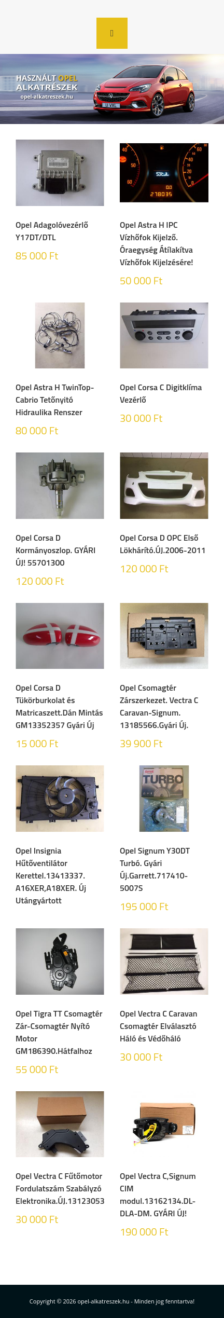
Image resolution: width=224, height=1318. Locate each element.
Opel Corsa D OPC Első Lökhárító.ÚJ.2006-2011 (163, 543)
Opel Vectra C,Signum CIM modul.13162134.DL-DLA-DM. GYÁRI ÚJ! (158, 1194)
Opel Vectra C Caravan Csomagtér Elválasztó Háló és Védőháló (159, 1026)
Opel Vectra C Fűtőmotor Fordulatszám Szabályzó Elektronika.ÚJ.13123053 (60, 1188)
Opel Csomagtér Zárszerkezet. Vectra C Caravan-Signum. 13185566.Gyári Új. (159, 706)
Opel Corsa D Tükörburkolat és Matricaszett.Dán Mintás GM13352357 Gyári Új (59, 706)
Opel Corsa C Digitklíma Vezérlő (161, 393)
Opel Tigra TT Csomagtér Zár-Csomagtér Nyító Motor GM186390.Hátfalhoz (59, 1032)
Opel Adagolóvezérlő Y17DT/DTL (52, 230)
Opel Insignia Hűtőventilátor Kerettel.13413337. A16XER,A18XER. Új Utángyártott (51, 875)
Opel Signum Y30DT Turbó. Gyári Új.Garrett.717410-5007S (155, 869)
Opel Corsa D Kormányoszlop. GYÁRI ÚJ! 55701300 (55, 550)
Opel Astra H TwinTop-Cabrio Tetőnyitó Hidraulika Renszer (55, 399)
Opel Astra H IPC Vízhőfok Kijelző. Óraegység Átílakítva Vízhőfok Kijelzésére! (156, 243)
